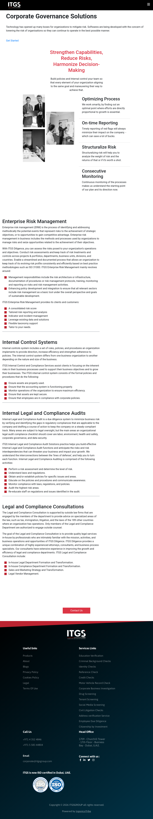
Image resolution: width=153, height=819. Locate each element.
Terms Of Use (30, 688)
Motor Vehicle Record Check (94, 683)
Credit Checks (86, 677)
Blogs (26, 666)
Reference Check (88, 672)
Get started (12, 40)
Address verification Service (94, 715)
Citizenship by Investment (93, 726)
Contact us (76, 610)
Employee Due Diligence (92, 721)
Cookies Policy (31, 677)
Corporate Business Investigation (97, 688)
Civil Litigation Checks (91, 710)
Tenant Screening (88, 699)
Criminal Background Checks (95, 661)
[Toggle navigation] (148, 5)
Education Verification (91, 655)
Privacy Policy (30, 672)
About (26, 661)
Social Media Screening (92, 704)
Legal (26, 683)
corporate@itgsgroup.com (37, 761)
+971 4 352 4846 (32, 739)
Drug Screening (87, 693)
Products (28, 655)
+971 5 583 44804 (33, 744)
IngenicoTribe (83, 811)
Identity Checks (87, 666)
